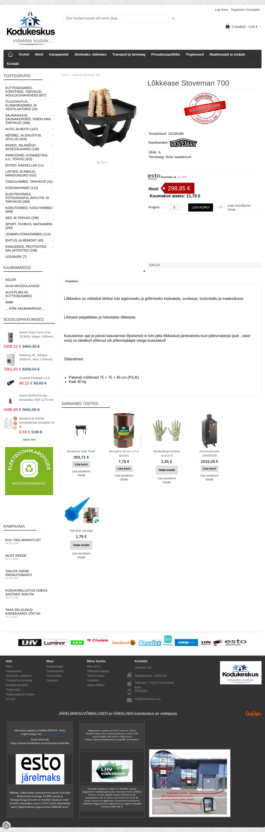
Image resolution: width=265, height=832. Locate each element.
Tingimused (195, 54)
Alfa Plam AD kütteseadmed (18, 294)
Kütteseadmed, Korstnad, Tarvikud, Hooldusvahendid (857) (25, 91)
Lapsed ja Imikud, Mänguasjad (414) (20, 173)
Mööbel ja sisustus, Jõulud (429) (23, 137)
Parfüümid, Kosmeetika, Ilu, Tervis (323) (26, 157)
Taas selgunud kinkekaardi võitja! (29, 613)
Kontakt (13, 64)
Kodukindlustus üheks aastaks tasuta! (29, 594)
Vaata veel (29, 439)
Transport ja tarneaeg (128, 54)
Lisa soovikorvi (238, 205)
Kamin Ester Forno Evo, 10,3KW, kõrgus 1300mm (36, 334)
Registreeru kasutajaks (245, 9)
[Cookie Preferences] (6, 825)
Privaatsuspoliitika (165, 54)
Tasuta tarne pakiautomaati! (29, 574)
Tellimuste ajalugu (98, 671)
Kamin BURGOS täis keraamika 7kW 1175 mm (36, 397)
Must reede (29, 557)
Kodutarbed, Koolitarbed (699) (28, 209)
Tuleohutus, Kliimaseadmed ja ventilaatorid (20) (21, 105)
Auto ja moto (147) (21, 129)
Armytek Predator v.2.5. (35, 378)
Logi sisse (221, 9)
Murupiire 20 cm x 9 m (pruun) (124, 453)
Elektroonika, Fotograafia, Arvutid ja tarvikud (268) (27, 197)
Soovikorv (93, 680)
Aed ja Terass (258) (22, 218)
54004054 (141, 691)
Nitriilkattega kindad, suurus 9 (166, 453)
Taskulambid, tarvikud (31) (29, 181)
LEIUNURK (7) (16, 257)
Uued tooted (53, 675)
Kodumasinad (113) (21, 188)
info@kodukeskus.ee (148, 699)
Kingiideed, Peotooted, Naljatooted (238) (26, 248)
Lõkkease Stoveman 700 (86, 74)
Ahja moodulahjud (22, 286)
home (64, 74)
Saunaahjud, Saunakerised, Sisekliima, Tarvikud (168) (28, 119)
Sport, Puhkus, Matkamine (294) (28, 226)
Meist (39, 54)
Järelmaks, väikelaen (90, 54)
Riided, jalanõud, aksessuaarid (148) (22, 147)
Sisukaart (52, 680)
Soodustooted (55, 671)
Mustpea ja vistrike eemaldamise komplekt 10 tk (36, 422)
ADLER (10, 280)
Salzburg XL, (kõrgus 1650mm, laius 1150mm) (35, 357)
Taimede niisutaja (81, 530)
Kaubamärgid (54, 666)
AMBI (9, 302)
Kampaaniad (58, 54)
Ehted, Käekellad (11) (24, 165)
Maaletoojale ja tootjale (227, 54)
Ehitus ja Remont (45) (24, 240)
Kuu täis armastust (29, 541)
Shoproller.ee (253, 713)
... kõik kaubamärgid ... (25, 308)
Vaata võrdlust (96, 685)
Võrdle (231, 209)
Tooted (24, 54)
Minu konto (94, 666)
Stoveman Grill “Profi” (81, 451)
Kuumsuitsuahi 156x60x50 (209, 453)
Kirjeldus (71, 281)
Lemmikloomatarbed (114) (28, 234)
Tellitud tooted (95, 675)
